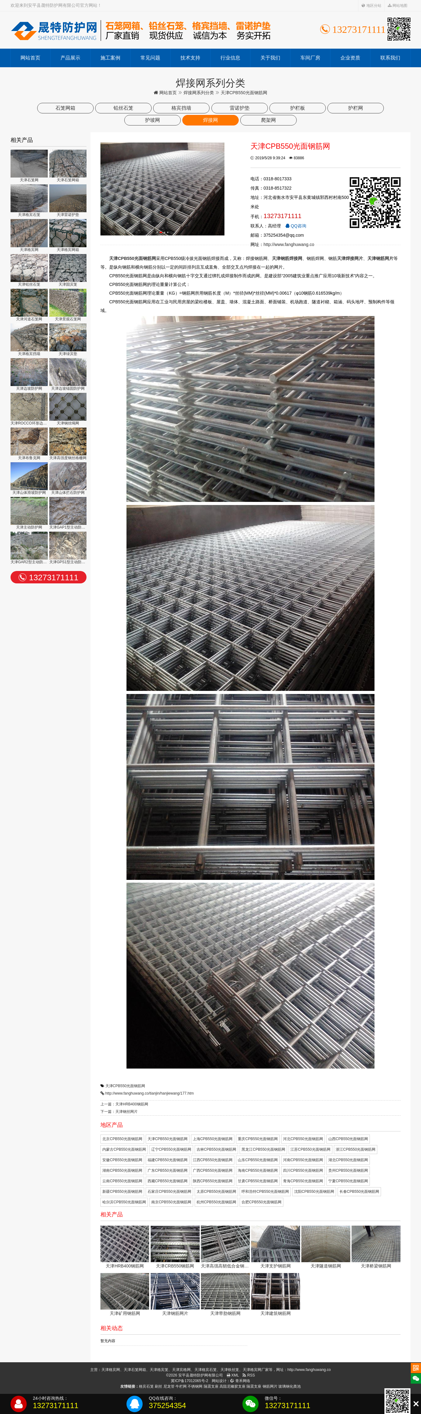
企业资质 (350, 57)
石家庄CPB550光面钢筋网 (169, 1191)
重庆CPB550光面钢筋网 (258, 1139)
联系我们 (390, 57)
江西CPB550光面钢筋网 (213, 1160)
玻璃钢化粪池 (289, 1386)
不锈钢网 (195, 1386)
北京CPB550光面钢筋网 (122, 1139)
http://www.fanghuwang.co (289, 244)
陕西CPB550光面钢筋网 (213, 1181)
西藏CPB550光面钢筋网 (168, 1181)
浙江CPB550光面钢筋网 (356, 1149)
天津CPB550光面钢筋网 (125, 1086)
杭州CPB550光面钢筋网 (217, 1202)
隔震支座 (211, 1386)
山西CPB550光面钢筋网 (348, 1139)
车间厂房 (310, 57)
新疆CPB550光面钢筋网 (122, 1191)
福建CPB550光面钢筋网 (168, 1160)
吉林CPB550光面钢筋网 (217, 1149)
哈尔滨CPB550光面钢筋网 (124, 1202)
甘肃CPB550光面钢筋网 (258, 1181)
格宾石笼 (146, 1386)
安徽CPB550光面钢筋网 (122, 1160)
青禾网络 (240, 1381)
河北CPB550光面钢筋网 (303, 1139)
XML (233, 1375)
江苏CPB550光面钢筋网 (310, 1149)
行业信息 (230, 57)
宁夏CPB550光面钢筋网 (348, 1181)
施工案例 (110, 57)
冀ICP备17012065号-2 (189, 1381)
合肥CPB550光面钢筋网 (261, 1202)
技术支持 (190, 57)
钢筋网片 (270, 1386)
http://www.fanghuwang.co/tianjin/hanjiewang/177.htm (149, 1093)
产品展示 (70, 57)
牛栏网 (181, 1386)
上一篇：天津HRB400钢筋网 (124, 1104)
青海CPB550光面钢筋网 (303, 1181)
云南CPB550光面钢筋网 (122, 1181)
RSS (248, 1375)
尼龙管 (169, 1386)
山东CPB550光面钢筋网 (258, 1160)
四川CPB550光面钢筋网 (303, 1170)
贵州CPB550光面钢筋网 (348, 1170)
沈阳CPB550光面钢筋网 (314, 1191)
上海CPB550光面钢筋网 (213, 1139)
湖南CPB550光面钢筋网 (122, 1170)
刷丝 (158, 1386)
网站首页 (30, 57)
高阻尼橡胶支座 (232, 1386)
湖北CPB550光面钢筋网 (348, 1160)
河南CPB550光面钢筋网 (303, 1160)
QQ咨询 (295, 225)
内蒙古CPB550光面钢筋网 (124, 1149)
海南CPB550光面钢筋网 (258, 1170)
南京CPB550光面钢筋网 (171, 1202)
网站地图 (397, 5)
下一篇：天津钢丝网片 (119, 1111)
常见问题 (150, 57)
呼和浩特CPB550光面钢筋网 (265, 1191)
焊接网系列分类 (199, 92)
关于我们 (270, 57)
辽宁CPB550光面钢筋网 (171, 1149)
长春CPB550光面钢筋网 (359, 1191)
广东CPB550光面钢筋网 (168, 1170)
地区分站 (371, 5)
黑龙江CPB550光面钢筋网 (263, 1149)
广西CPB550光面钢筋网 (213, 1170)
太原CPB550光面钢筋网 (217, 1191)
